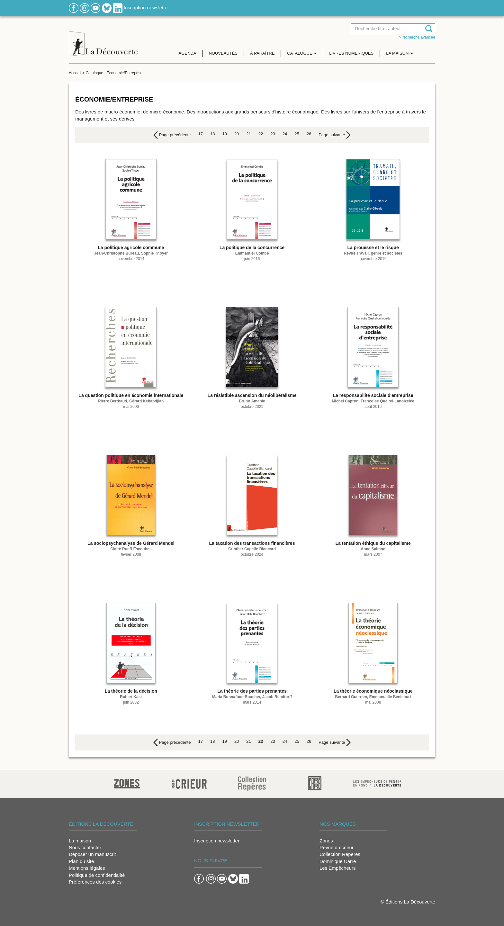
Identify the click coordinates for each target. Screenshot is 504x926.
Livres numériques (351, 53)
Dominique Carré (338, 861)
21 (248, 133)
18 (212, 133)
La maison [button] (399, 53)
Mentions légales (87, 868)
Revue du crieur (337, 847)
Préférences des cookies (95, 882)
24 (285, 133)
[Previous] (172, 135)
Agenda (187, 53)
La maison (80, 840)
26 (309, 133)
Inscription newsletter (146, 7)
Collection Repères (340, 854)
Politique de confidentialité (97, 875)
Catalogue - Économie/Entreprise (114, 73)
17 (200, 133)
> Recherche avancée (417, 37)
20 (236, 133)
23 (272, 133)
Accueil (75, 73)
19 (224, 133)
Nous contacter (85, 847)
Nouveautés (223, 53)
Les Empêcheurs (338, 868)
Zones (326, 840)
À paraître (262, 53)
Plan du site (81, 861)
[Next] (335, 135)
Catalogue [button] (302, 53)
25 (296, 133)
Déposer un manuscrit (92, 854)
